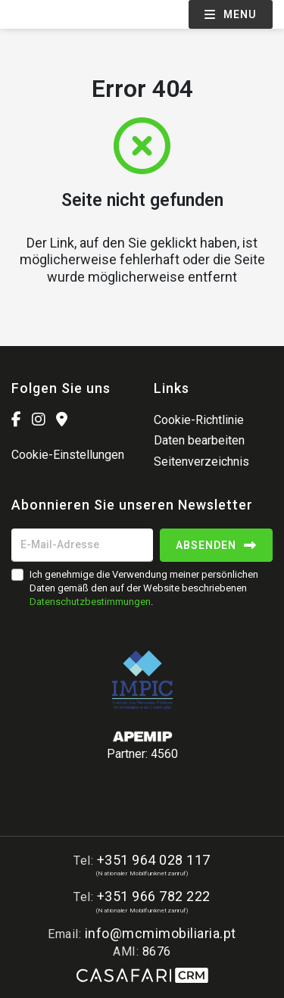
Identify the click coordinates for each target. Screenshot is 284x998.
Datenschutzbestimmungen (90, 601)
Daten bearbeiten (199, 440)
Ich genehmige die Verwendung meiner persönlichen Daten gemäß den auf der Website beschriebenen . (144, 588)
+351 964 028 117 (154, 860)
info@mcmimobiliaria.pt (160, 933)
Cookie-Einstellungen (67, 455)
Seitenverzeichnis (201, 461)
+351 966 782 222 (154, 896)
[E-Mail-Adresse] (82, 545)
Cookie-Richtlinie (199, 420)
